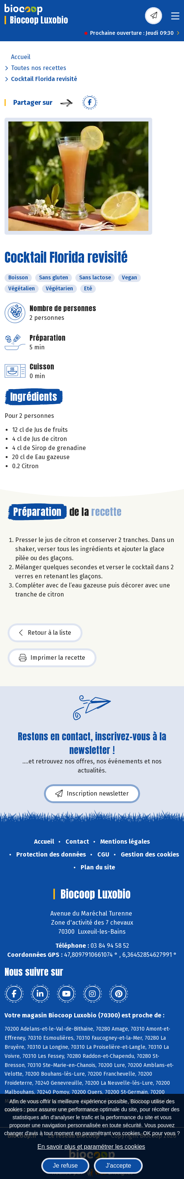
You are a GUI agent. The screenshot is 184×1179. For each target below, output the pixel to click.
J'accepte (118, 1165)
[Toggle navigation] (175, 18)
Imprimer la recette (52, 658)
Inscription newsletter (92, 793)
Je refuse (65, 1165)
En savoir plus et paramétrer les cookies (91, 1146)
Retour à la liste (45, 633)
